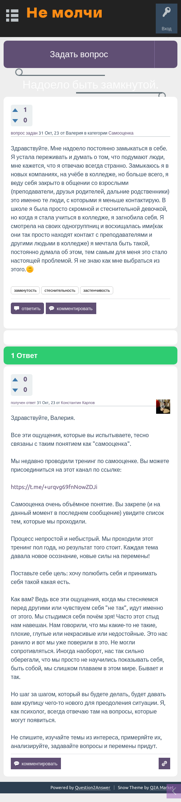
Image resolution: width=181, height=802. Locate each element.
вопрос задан (24, 133)
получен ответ (23, 402)
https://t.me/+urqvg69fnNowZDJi (54, 487)
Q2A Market (162, 787)
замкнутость (25, 290)
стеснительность (59, 290)
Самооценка (121, 133)
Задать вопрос (79, 54)
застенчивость (96, 290)
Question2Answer (92, 787)
